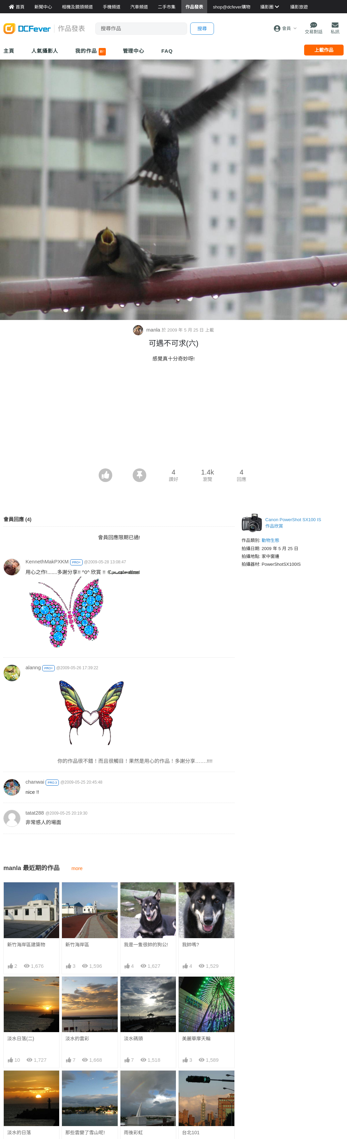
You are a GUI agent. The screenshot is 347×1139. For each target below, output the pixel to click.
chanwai (35, 782)
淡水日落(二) (20, 1038)
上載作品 (323, 50)
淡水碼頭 (133, 1038)
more (77, 868)
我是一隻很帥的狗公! (146, 944)
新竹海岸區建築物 (26, 944)
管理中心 (134, 51)
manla (147, 330)
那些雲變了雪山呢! (85, 1132)
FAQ (167, 51)
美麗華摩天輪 (196, 1038)
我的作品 (90, 51)
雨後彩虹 (133, 1132)
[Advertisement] (173, 417)
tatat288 (35, 813)
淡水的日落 (19, 1132)
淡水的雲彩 (77, 1038)
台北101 (190, 1132)
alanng (33, 667)
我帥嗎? (190, 944)
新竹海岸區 (77, 944)
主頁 (8, 51)
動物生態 (270, 540)
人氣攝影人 (45, 51)
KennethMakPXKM (47, 561)
